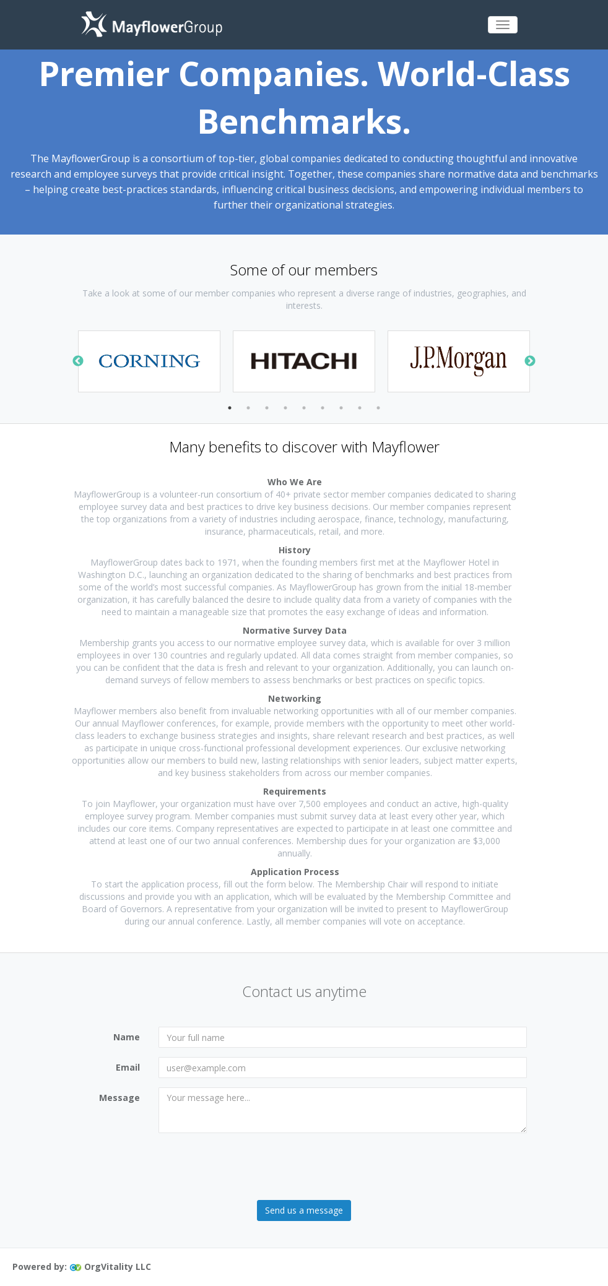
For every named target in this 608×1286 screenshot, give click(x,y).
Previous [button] (78, 361)
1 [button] (230, 408)
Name (126, 1037)
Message (119, 1097)
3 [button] (267, 408)
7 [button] (341, 408)
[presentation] (253, 1166)
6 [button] (322, 408)
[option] (149, 361)
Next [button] (530, 361)
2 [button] (248, 408)
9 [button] (378, 408)
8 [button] (360, 408)
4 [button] (285, 408)
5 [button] (304, 408)
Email (128, 1067)
